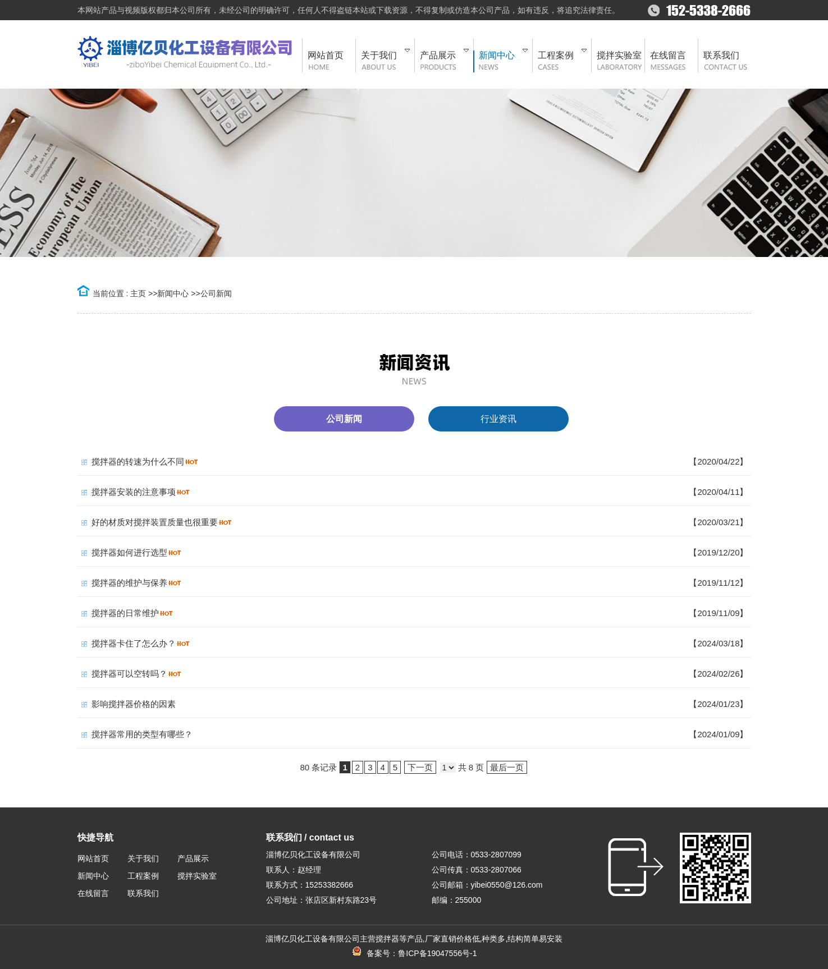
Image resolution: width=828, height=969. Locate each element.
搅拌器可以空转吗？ (129, 673)
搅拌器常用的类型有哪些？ (142, 734)
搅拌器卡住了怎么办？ (134, 643)
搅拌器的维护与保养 (129, 582)
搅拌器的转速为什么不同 (138, 461)
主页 (138, 293)
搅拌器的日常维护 (125, 613)
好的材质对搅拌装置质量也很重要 (155, 522)
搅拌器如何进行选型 (129, 552)
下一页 (420, 767)
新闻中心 (173, 293)
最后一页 (507, 767)
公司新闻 (216, 293)
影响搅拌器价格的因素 (134, 704)
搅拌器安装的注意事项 (134, 492)
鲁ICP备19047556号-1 (437, 953)
